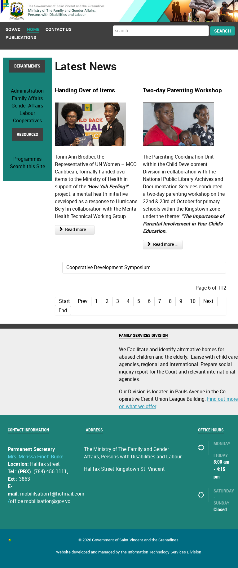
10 (193, 301)
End (63, 310)
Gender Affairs (27, 105)
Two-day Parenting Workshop (182, 90)
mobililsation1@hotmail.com (52, 493)
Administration (27, 91)
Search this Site (27, 166)
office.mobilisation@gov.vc (40, 501)
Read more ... (75, 229)
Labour (27, 113)
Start (64, 301)
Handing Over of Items (85, 90)
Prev (82, 301)
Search (222, 30)
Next (208, 301)
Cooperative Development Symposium (108, 267)
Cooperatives (27, 120)
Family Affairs (27, 98)
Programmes (27, 159)
